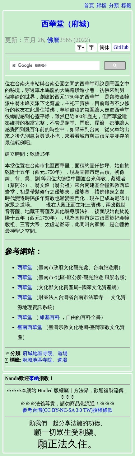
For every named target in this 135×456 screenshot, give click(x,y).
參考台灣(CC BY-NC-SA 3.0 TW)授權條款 (67, 410)
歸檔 (101, 5)
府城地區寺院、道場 (45, 353)
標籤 (126, 5)
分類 (114, 5)
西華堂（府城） (67, 24)
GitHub (121, 47)
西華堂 (24, 267)
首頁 (89, 5)
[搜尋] (53, 66)
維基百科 (50, 317)
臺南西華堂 (29, 327)
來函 (34, 378)
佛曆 (53, 39)
